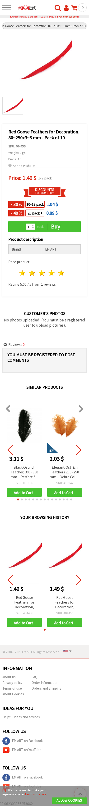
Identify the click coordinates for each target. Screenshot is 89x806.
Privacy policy (12, 682)
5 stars (61, 273)
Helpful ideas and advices (21, 717)
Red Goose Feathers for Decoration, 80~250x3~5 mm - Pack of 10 (24, 602)
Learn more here (35, 794)
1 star (23, 273)
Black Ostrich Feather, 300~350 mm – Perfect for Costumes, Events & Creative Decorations (24, 472)
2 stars (32, 273)
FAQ (34, 677)
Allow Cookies (69, 800)
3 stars (42, 273)
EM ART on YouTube (21, 750)
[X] (4, 790)
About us (9, 677)
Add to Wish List (21, 166)
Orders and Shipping (46, 688)
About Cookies (13, 694)
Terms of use (12, 688)
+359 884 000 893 (68, 17)
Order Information (45, 682)
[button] (18, 499)
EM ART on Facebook (22, 741)
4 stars (51, 273)
